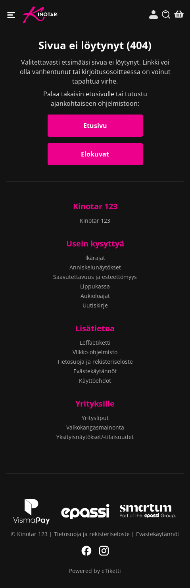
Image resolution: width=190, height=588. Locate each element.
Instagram (104, 550)
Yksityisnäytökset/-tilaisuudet (95, 437)
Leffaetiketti (95, 342)
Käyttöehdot (95, 380)
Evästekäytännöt (95, 371)
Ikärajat (95, 258)
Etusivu (95, 125)
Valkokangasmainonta (95, 427)
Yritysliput (95, 418)
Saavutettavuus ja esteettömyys (95, 277)
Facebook (86, 550)
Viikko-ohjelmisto (95, 352)
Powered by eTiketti (95, 571)
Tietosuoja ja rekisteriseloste (95, 361)
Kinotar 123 (59, 14)
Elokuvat (95, 154)
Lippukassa (95, 286)
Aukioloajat (95, 296)
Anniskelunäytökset (95, 267)
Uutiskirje (95, 305)
